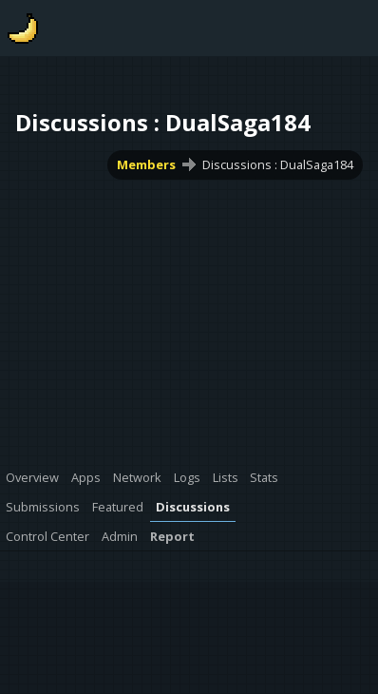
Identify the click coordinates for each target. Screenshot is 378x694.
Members (146, 164)
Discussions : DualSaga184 (277, 164)
